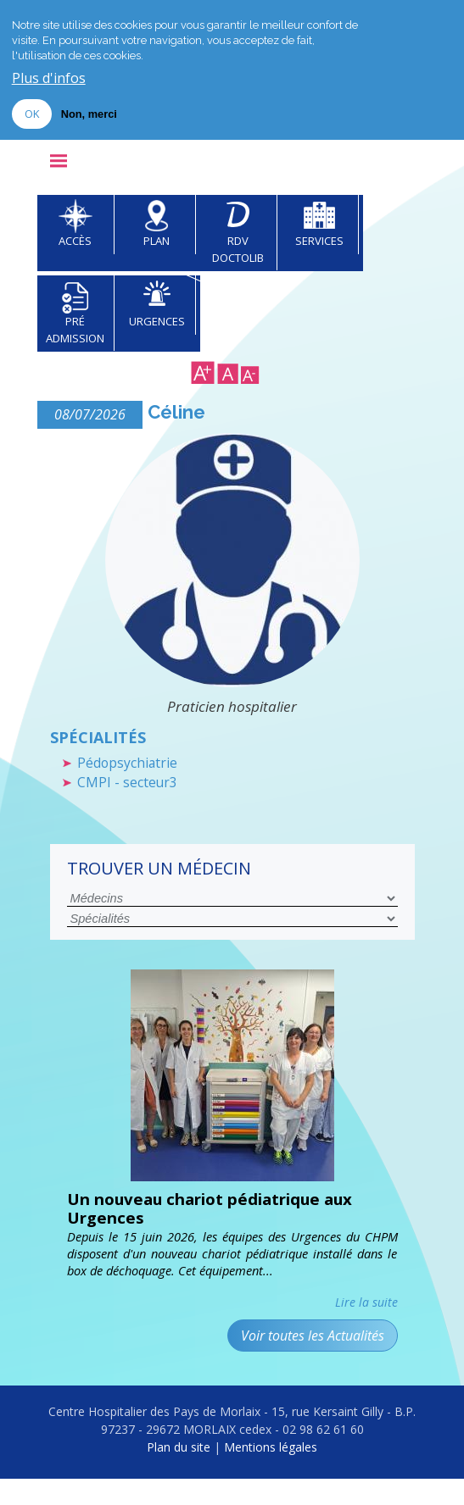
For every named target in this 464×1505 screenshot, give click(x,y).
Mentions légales (270, 1474)
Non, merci (89, 114)
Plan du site (178, 1474)
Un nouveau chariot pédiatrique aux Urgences (227, 1232)
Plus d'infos (49, 78)
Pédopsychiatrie (132, 782)
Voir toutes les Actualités (312, 1361)
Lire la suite (366, 1328)
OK (32, 113)
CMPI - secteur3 (129, 804)
